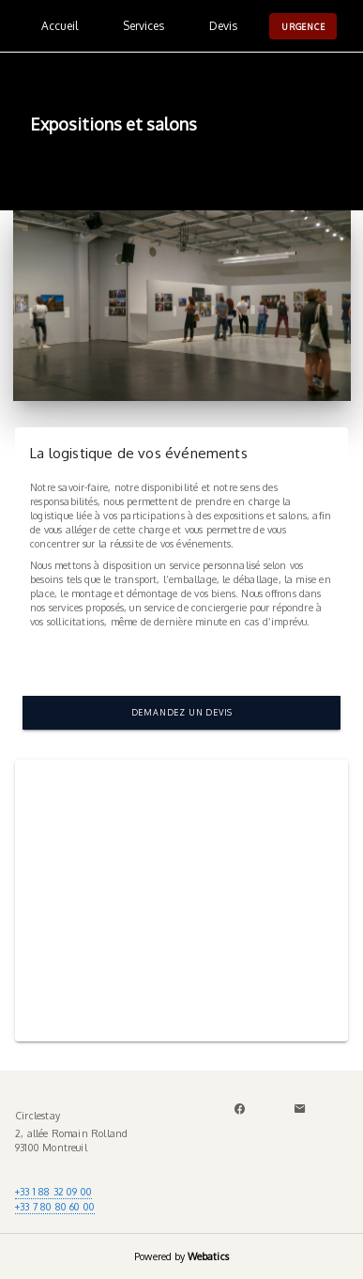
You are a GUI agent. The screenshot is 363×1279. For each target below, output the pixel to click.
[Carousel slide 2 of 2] (202, 1018)
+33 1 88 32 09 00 (53, 1191)
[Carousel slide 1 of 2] (161, 1018)
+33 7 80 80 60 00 (55, 1206)
